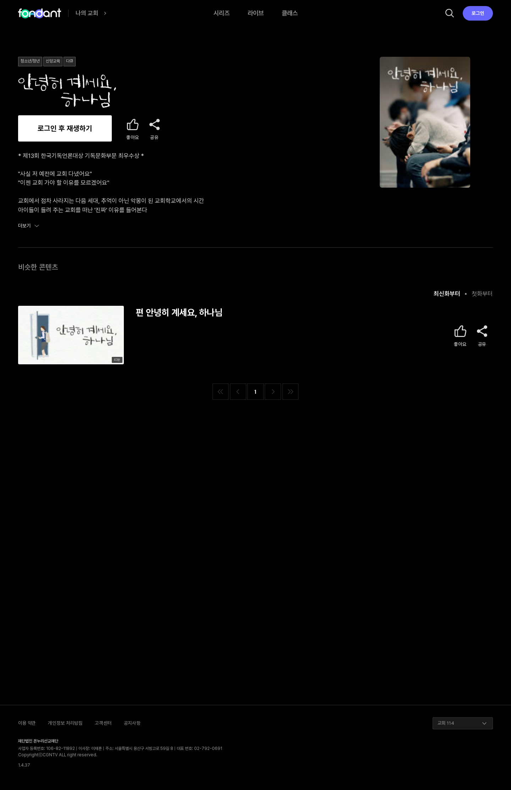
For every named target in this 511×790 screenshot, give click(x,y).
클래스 (290, 13)
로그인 (478, 13)
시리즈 (222, 13)
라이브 (256, 13)
